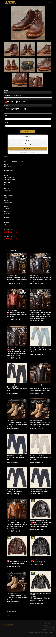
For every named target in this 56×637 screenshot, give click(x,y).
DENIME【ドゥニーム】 (13, 489)
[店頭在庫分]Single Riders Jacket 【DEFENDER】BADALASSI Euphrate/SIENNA (17, 314)
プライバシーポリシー (49, 623)
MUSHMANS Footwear (12, 420)
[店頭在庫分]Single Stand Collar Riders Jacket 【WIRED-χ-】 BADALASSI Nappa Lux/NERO (40, 279)
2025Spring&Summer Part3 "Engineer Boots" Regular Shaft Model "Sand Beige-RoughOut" (40, 424)
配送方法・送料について (49, 625)
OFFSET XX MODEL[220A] (14, 491)
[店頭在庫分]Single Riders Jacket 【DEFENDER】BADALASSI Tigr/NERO (17, 279)
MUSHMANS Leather (12, 275)
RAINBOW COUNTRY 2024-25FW (39, 520)
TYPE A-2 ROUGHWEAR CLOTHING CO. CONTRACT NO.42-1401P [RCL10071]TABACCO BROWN (17, 561)
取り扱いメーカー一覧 (10, 611)
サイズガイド (7, 615)
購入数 (27, 140)
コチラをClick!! (10, 232)
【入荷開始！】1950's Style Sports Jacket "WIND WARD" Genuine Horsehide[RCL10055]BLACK (40, 598)
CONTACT (27, 131)
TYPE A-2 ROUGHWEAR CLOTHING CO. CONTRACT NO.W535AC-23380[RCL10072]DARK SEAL (40, 524)
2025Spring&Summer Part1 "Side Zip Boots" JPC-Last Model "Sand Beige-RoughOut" (17, 424)
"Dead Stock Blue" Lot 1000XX (39, 491)
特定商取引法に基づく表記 (48, 629)
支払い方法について (50, 627)
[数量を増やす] (30, 143)
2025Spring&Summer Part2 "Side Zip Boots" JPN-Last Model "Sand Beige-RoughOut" (17, 597)
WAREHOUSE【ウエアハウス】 (15, 455)
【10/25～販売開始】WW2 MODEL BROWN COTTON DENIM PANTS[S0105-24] (17, 388)
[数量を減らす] (30, 144)
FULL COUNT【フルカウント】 (38, 347)
